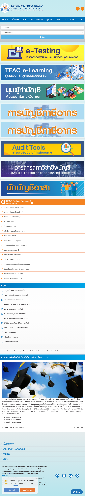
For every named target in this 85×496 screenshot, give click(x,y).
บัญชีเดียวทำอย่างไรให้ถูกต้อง (14, 300)
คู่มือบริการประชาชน (11, 337)
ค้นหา (42, 37)
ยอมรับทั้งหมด (27, 490)
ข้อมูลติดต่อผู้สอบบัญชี (12, 259)
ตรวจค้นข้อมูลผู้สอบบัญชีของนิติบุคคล (17, 264)
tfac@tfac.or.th (41, 483)
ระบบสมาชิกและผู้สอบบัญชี (13, 212)
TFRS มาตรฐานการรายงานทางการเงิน (17, 304)
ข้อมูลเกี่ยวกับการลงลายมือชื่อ (14, 290)
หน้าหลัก (5, 19)
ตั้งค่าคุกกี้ (12, 490)
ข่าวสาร (59, 19)
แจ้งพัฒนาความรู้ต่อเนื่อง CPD (14, 231)
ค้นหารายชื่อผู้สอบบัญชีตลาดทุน (15, 314)
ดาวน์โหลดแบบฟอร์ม (11, 341)
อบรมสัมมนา (69, 19)
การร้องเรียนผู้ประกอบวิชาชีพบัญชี (16, 295)
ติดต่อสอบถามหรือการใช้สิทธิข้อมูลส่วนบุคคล (24, 473)
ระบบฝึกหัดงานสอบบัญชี (12, 217)
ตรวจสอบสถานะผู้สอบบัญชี (13, 255)
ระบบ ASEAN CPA (10, 236)
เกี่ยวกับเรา (16, 19)
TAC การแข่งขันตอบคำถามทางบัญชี (16, 318)
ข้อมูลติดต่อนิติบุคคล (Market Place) (16, 269)
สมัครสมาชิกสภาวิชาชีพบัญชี (14, 207)
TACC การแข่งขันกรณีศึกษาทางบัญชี (16, 323)
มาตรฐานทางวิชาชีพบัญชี (33, 19)
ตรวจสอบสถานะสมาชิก (12, 250)
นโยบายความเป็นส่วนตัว (9, 467)
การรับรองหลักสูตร (10, 332)
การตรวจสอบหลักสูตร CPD (13, 274)
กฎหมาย (49, 19)
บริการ (80, 19)
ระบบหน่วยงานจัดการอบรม (13, 278)
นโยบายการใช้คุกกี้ (23, 467)
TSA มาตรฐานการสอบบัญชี (13, 309)
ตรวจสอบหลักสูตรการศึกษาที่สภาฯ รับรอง (18, 245)
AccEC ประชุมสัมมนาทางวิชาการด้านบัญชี (18, 328)
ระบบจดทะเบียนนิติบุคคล (12, 240)
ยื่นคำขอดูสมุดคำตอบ (11, 226)
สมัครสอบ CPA (9, 221)
